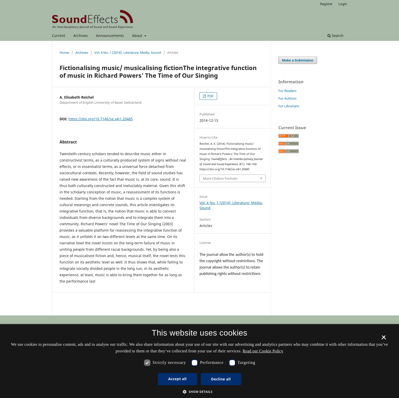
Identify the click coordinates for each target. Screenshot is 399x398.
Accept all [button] (177, 378)
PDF (210, 96)
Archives (80, 35)
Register (326, 4)
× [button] (384, 339)
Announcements (110, 35)
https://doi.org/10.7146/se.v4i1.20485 (100, 118)
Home (64, 52)
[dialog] (199, 361)
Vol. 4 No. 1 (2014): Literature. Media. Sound (127, 52)
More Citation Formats (220, 178)
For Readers (287, 90)
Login (342, 4)
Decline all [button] (221, 379)
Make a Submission (298, 60)
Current (58, 35)
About (137, 35)
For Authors (287, 98)
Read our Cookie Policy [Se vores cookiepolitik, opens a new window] (263, 351)
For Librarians (288, 106)
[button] (199, 391)
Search (335, 35)
